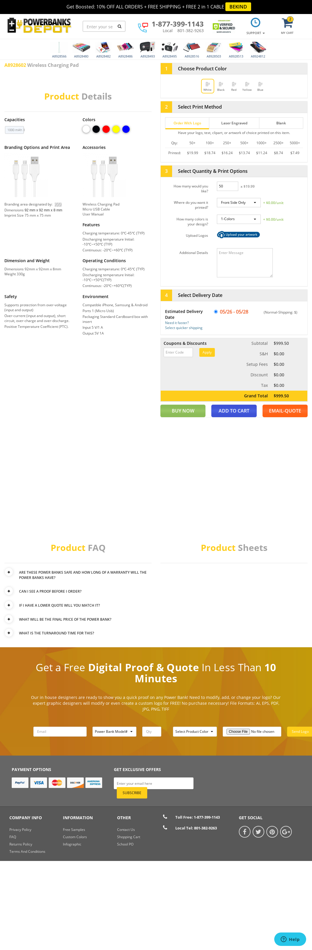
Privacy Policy (20, 829)
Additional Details (193, 252)
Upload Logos (197, 235)
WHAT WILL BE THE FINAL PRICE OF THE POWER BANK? (65, 619)
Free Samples (74, 829)
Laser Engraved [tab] (234, 123)
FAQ (12, 836)
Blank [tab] (281, 123)
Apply (207, 352)
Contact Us (126, 829)
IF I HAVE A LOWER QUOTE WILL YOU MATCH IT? (60, 605)
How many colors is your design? (192, 222)
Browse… (238, 236)
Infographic (72, 844)
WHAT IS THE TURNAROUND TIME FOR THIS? (57, 633)
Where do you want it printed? (191, 205)
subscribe (132, 792)
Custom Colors (75, 836)
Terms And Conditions (27, 851)
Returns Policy (20, 844)
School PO (125, 844)
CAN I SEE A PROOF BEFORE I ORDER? (50, 591)
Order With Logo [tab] (187, 123)
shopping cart (128, 836)
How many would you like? (191, 189)
